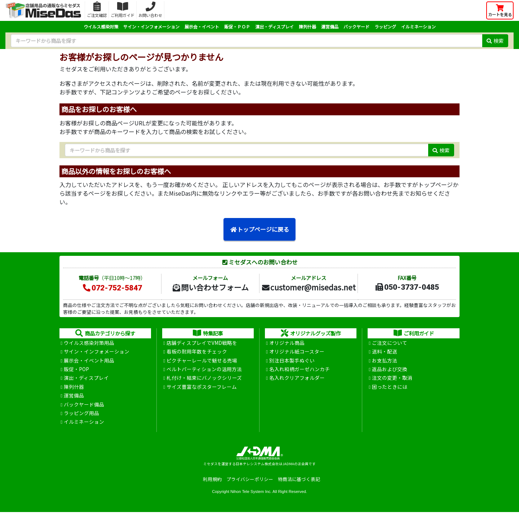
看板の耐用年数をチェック (197, 352)
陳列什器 (307, 26)
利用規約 (212, 483)
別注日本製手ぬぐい (292, 361)
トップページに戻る (259, 229)
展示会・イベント (202, 26)
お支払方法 (384, 361)
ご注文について (389, 343)
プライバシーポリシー (249, 483)
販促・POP (76, 370)
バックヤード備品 (84, 407)
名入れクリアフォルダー (297, 379)
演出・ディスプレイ (274, 26)
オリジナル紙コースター (296, 352)
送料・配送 (384, 352)
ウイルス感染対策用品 (89, 343)
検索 (495, 40)
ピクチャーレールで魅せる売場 (202, 361)
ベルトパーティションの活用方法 (204, 370)
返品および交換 (389, 370)
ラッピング (385, 26)
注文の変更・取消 (392, 379)
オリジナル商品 (287, 343)
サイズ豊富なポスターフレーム (202, 388)
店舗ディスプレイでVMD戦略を (202, 343)
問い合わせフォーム (210, 287)
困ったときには (389, 388)
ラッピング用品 (81, 416)
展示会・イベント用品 (89, 361)
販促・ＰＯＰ (237, 26)
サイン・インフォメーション (151, 26)
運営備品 (329, 26)
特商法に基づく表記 (299, 483)
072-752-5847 (112, 288)
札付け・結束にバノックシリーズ (204, 379)
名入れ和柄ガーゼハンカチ (299, 370)
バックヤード (356, 26)
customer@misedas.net (308, 287)
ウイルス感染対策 (101, 26)
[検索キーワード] (246, 40)
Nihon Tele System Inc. (250, 495)
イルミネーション (418, 26)
